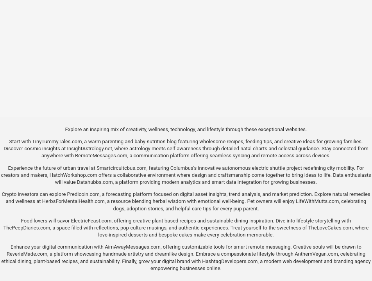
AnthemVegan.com (316, 254)
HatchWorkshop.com (73, 175)
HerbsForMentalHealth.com (73, 201)
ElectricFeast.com (91, 221)
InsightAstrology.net (89, 148)
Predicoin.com (83, 194)
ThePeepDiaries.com (27, 228)
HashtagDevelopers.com (230, 261)
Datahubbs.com (95, 182)
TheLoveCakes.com (330, 228)
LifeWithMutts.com (317, 201)
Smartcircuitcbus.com (122, 168)
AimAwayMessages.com (133, 247)
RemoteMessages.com (101, 155)
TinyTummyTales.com (57, 141)
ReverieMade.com (27, 254)
